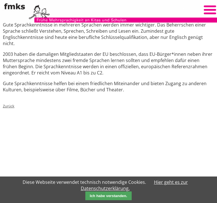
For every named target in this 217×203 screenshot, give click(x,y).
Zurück (8, 106)
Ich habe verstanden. (108, 196)
